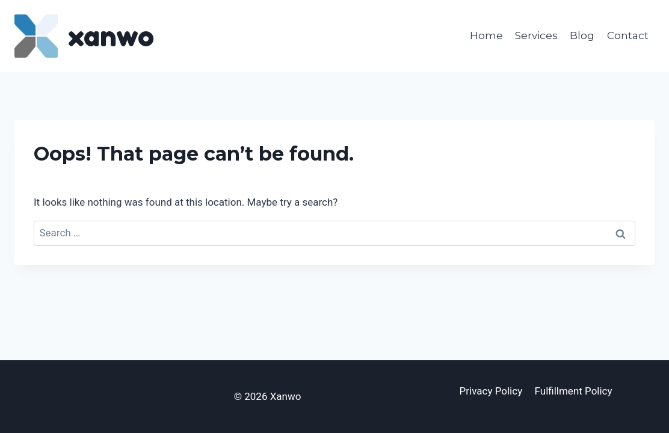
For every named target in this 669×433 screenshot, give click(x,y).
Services (536, 35)
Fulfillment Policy (573, 391)
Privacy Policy (491, 391)
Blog (582, 35)
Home (486, 35)
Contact (628, 35)
